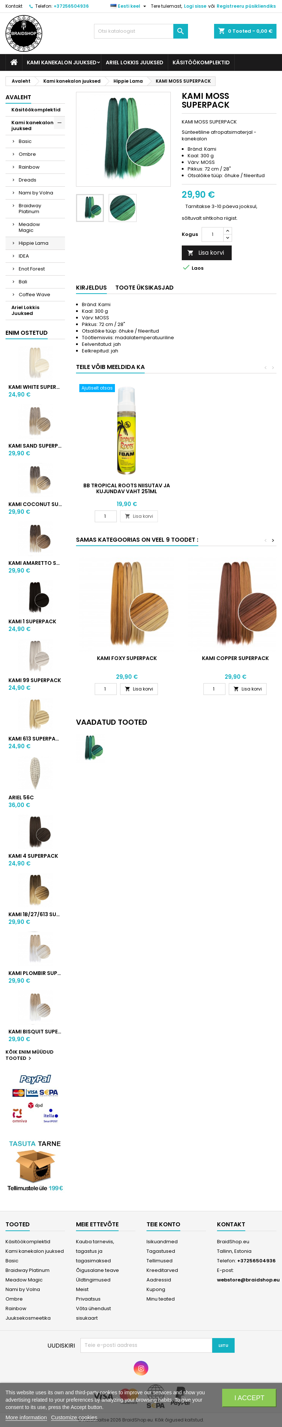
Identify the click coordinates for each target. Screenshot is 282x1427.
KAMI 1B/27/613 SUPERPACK (35, 914)
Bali (23, 281)
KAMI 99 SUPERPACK (34, 680)
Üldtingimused (93, 1279)
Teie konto (163, 1224)
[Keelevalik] (129, 6)
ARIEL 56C (21, 797)
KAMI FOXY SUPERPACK (127, 658)
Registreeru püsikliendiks (246, 6)
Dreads (27, 179)
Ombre (27, 154)
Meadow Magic (29, 227)
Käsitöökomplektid (201, 62)
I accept (249, 1398)
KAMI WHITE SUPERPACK (35, 387)
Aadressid (159, 1279)
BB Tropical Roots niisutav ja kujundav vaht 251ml (126, 488)
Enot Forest (32, 268)
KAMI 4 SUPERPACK (33, 855)
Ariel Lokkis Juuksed (134, 62)
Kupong (156, 1289)
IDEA (24, 255)
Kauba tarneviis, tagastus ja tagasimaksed (95, 1251)
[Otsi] (141, 31)
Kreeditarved (162, 1270)
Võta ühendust (93, 1308)
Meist (82, 1289)
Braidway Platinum (30, 208)
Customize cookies (74, 1417)
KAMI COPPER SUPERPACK (235, 658)
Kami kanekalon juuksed (62, 62)
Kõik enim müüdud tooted (30, 1055)
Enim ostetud (27, 333)
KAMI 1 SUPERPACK (32, 621)
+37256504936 (71, 6)
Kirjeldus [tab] (91, 287)
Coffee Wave (34, 294)
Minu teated (161, 1298)
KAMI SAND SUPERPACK (35, 445)
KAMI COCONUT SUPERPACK (35, 504)
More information (26, 1417)
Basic (25, 141)
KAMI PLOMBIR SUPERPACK (35, 973)
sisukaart (87, 1318)
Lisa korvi (205, 252)
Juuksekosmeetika (28, 1318)
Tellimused (160, 1260)
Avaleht (18, 97)
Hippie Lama (33, 243)
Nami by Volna (36, 192)
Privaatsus (88, 1298)
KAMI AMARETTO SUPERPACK (35, 563)
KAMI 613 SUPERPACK (35, 738)
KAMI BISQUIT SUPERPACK (35, 1031)
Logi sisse (195, 6)
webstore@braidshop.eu (248, 1279)
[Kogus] (213, 234)
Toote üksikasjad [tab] (144, 287)
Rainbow (29, 167)
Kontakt (14, 6)
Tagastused (161, 1251)
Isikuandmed (162, 1241)
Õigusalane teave (97, 1270)
